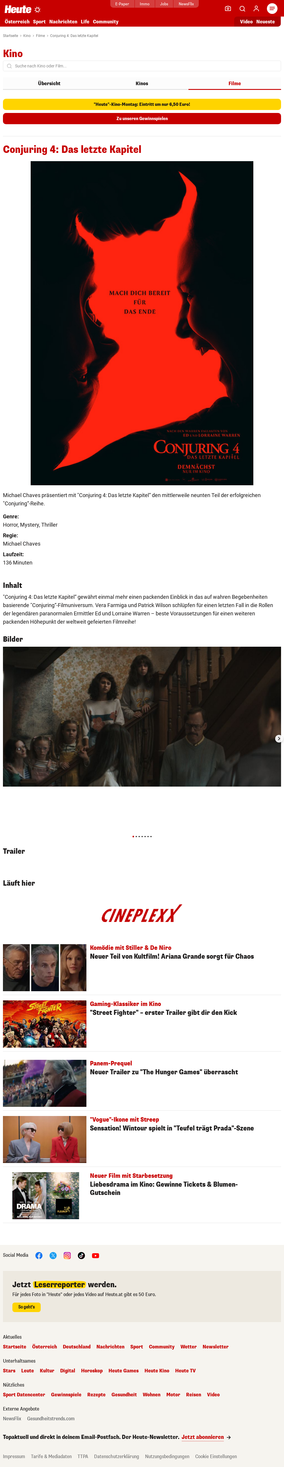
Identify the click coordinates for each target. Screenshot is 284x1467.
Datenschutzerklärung (116, 1456)
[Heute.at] (18, 9)
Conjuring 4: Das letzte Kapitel (74, 36)
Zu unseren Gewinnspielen (142, 119)
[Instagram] (67, 1255)
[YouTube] (95, 1255)
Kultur (47, 1371)
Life (85, 22)
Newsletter (216, 1347)
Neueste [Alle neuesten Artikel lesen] (265, 22)
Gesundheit (124, 1395)
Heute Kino (157, 1371)
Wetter (188, 1347)
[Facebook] (38, 1255)
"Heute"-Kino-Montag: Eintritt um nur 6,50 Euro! (142, 104)
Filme (40, 36)
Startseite (10, 36)
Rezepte (96, 1395)
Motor (173, 1395)
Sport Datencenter (24, 1395)
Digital (67, 1371)
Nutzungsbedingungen (167, 1456)
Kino (27, 36)
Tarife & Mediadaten (51, 1456)
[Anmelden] (256, 8)
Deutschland (77, 1347)
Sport (39, 22)
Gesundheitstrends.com (51, 1419)
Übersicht (49, 83)
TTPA (83, 1456)
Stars (9, 1371)
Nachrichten (63, 22)
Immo (145, 4)
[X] (53, 1255)
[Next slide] (279, 739)
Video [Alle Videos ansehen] (246, 22)
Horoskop (92, 1371)
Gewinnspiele (66, 1395)
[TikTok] (81, 1255)
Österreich (17, 22)
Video (213, 1395)
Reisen (193, 1395)
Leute (27, 1371)
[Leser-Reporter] (228, 8)
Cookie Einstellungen (216, 1456)
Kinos (142, 83)
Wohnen (151, 1395)
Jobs (164, 4)
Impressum (14, 1456)
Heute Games (124, 1371)
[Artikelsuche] (242, 8)
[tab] (133, 836)
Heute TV (185, 1371)
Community (106, 22)
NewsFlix (186, 4)
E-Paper (122, 4)
